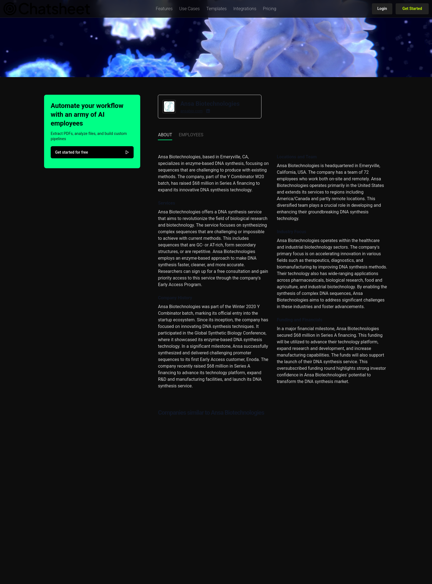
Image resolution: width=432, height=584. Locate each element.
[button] (164, 9)
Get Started (412, 8)
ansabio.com (191, 111)
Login (382, 8)
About (165, 134)
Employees (191, 134)
